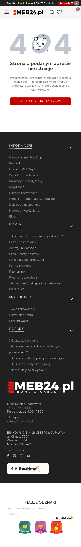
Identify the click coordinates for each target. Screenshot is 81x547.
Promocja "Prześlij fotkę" (26, 181)
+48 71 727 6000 (19, 408)
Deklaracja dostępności (25, 204)
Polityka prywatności (23, 193)
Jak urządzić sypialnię (23, 340)
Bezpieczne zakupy (22, 242)
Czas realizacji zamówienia (27, 260)
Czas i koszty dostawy (24, 254)
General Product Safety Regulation (33, 199)
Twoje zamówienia (22, 309)
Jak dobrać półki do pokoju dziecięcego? (36, 358)
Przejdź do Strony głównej (40, 101)
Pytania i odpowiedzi (23, 277)
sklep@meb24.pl (20, 421)
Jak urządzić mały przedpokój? (30, 364)
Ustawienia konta (21, 315)
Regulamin (16, 187)
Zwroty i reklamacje (22, 248)
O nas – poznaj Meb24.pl (26, 157)
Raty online (17, 271)
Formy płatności (20, 265)
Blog (12, 216)
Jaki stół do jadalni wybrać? (27, 370)
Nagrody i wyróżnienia (24, 210)
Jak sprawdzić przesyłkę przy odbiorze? (36, 236)
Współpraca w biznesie (24, 175)
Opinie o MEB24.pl (22, 169)
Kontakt (14, 163)
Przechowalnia (19, 321)
